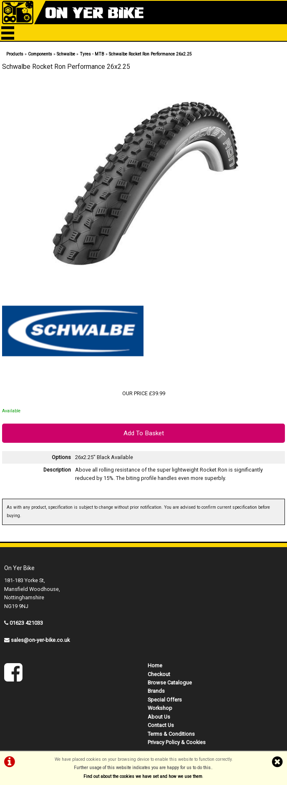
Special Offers (165, 700)
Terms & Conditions (171, 734)
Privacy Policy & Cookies (177, 742)
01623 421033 (26, 623)
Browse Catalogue (170, 682)
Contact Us (161, 725)
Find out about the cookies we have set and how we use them (142, 776)
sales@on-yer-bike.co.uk (40, 640)
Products (14, 54)
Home (155, 665)
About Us (159, 717)
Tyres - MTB (92, 54)
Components (40, 54)
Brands (156, 691)
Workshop (160, 708)
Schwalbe (66, 54)
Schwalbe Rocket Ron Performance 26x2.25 (150, 54)
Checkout (159, 674)
